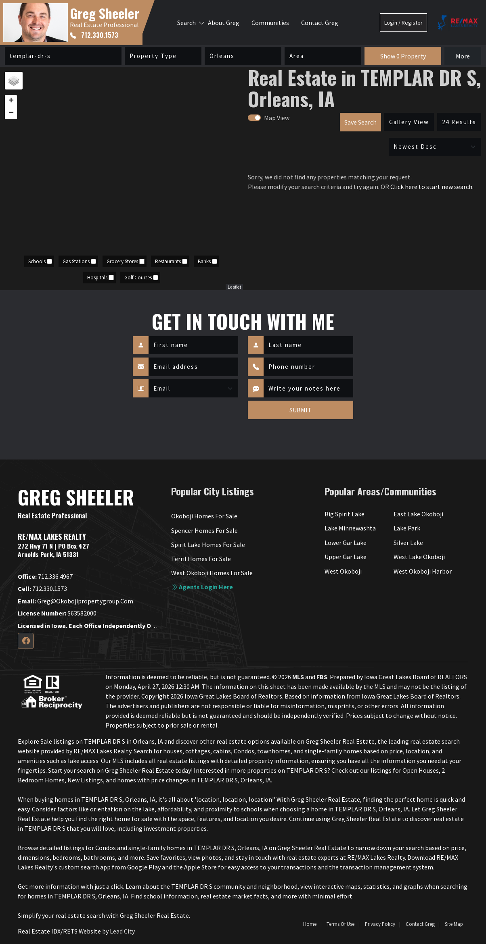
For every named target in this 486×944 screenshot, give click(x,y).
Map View (276, 118)
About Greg (223, 23)
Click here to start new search (431, 187)
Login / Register (403, 22)
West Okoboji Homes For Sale (212, 573)
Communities (270, 23)
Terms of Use (340, 924)
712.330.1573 (94, 35)
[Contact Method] (193, 388)
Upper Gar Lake (346, 557)
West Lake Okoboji (419, 557)
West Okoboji (343, 571)
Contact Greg (319, 23)
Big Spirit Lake (344, 514)
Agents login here (202, 587)
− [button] (11, 113)
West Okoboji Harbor (423, 571)
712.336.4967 (45, 576)
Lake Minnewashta (350, 528)
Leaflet (234, 287)
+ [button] (11, 101)
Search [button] (186, 23)
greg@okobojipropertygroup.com (75, 601)
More (463, 56)
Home (309, 924)
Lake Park (407, 528)
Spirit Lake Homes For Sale (208, 545)
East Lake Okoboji (418, 514)
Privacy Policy (380, 924)
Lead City (122, 931)
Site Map (454, 924)
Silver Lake (408, 543)
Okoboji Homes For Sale (204, 516)
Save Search (360, 122)
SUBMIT (300, 410)
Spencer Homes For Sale (204, 530)
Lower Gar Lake (346, 543)
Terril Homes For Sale (201, 559)
